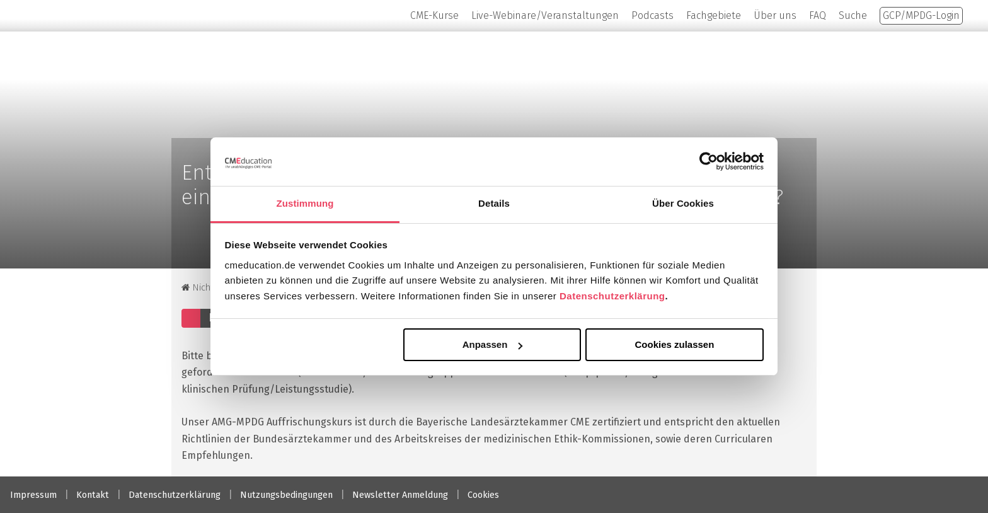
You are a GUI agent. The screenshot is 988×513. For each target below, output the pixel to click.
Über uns (775, 15)
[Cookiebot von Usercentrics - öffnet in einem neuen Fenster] (708, 161)
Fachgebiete (713, 15)
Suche (853, 15)
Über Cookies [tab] (683, 203)
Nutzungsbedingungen (286, 495)
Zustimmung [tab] (305, 203)
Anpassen (492, 344)
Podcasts (652, 15)
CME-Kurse (434, 15)
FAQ (817, 15)
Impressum (33, 495)
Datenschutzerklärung (612, 296)
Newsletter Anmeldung (400, 495)
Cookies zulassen (674, 344)
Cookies (483, 495)
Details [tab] (494, 203)
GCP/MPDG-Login (921, 15)
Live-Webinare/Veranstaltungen (545, 15)
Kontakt (92, 495)
